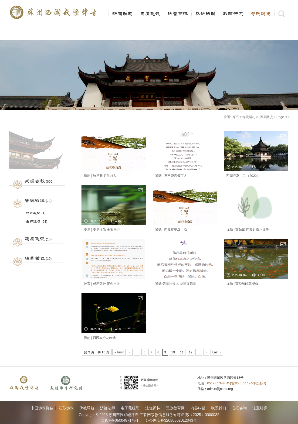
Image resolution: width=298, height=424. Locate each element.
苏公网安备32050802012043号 (171, 420)
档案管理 (34, 258)
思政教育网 (175, 408)
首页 (235, 117)
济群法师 (107, 408)
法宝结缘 (259, 408)
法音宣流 (177, 14)
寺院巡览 (261, 14)
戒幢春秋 (34, 181)
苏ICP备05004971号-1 (120, 420)
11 (182, 352)
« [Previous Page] (130, 352)
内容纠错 (197, 408)
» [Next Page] (206, 352)
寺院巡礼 (248, 117)
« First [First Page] (119, 352)
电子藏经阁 (130, 408)
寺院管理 (34, 200)
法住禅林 (152, 408)
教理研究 (233, 14)
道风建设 (34, 239)
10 (173, 352)
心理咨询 (239, 408)
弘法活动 (205, 14)
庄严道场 (33, 222)
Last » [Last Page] (216, 352)
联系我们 (33, 213)
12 (191, 352)
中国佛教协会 (42, 408)
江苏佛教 (66, 408)
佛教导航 (86, 408)
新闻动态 (122, 14)
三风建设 (150, 14)
